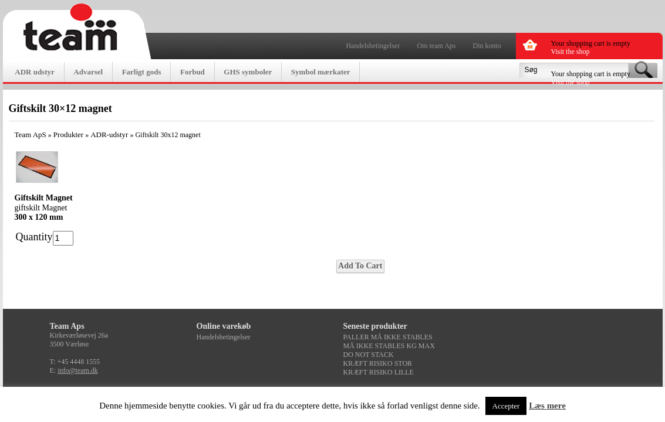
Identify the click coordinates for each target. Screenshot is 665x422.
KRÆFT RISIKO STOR (378, 363)
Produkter (68, 134)
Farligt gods (141, 71)
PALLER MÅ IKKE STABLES (388, 337)
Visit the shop (570, 51)
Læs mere (547, 405)
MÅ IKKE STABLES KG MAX (389, 346)
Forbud (192, 71)
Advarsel (88, 71)
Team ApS (30, 134)
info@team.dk (78, 370)
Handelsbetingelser (373, 46)
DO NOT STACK (368, 354)
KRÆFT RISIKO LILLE (378, 372)
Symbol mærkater (320, 71)
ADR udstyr (35, 71)
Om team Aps (436, 46)
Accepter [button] (506, 405)
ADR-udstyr (109, 134)
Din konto (487, 46)
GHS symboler (248, 71)
